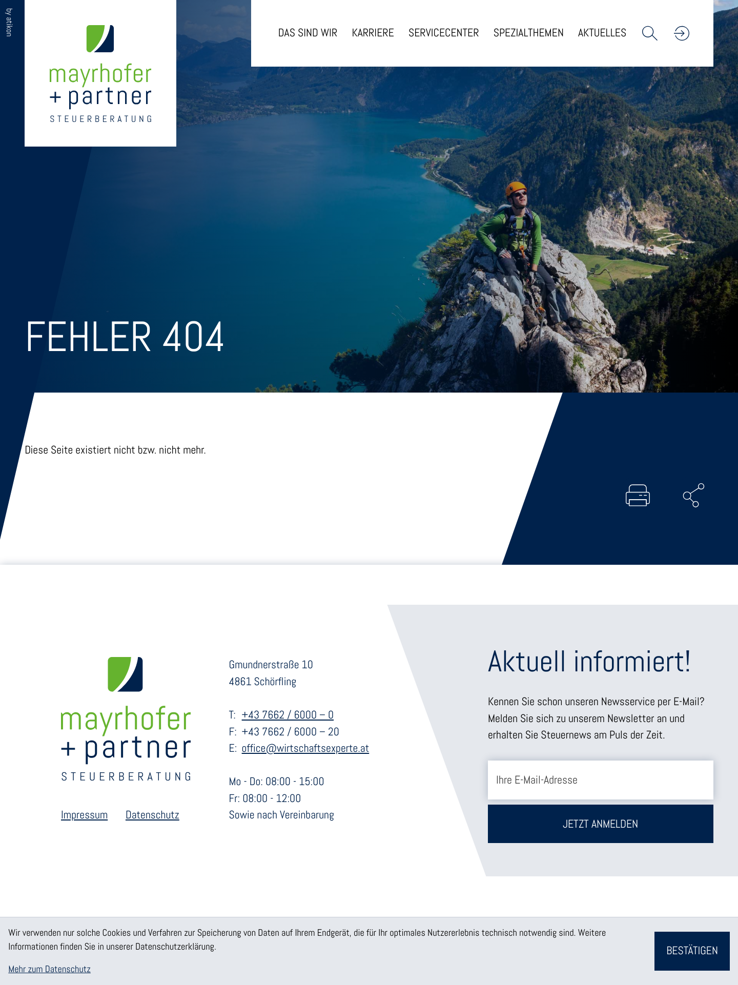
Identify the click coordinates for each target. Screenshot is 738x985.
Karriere (373, 33)
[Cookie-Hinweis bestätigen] (691, 951)
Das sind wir (308, 33)
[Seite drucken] (637, 496)
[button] (681, 33)
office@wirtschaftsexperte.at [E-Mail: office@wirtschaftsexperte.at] (306, 749)
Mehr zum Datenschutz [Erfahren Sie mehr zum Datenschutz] (49, 969)
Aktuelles (602, 33)
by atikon (9, 22)
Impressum (84, 816)
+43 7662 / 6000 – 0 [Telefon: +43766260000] (288, 716)
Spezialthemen (529, 33)
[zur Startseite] (101, 74)
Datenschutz (152, 816)
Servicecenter (443, 33)
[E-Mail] (600, 781)
